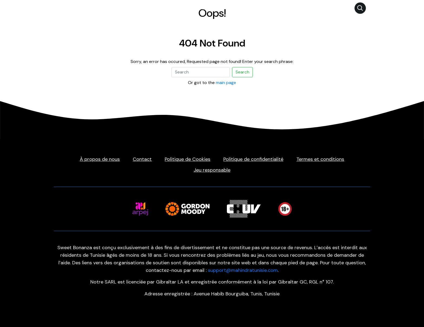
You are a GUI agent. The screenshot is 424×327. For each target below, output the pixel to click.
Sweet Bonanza (204, 8)
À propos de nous (100, 159)
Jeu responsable (212, 170)
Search (242, 72)
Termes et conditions (320, 159)
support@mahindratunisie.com (243, 270)
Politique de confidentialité (253, 159)
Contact (142, 159)
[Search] (200, 72)
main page (226, 82)
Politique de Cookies (187, 159)
